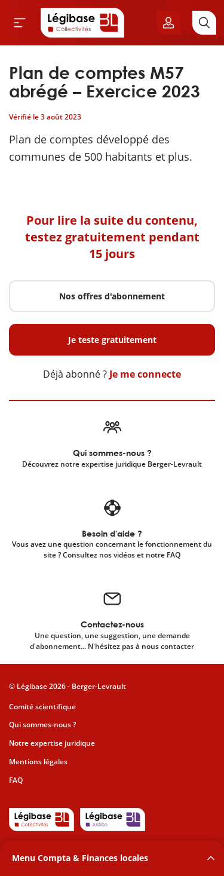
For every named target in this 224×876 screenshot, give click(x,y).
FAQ (16, 780)
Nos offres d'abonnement (112, 296)
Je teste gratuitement (112, 339)
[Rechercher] (204, 23)
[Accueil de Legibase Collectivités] (82, 23)
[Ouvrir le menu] (20, 23)
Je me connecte (145, 374)
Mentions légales (38, 761)
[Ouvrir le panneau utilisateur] (168, 23)
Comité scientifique (42, 707)
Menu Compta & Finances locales (80, 857)
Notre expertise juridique (52, 743)
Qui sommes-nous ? (42, 724)
